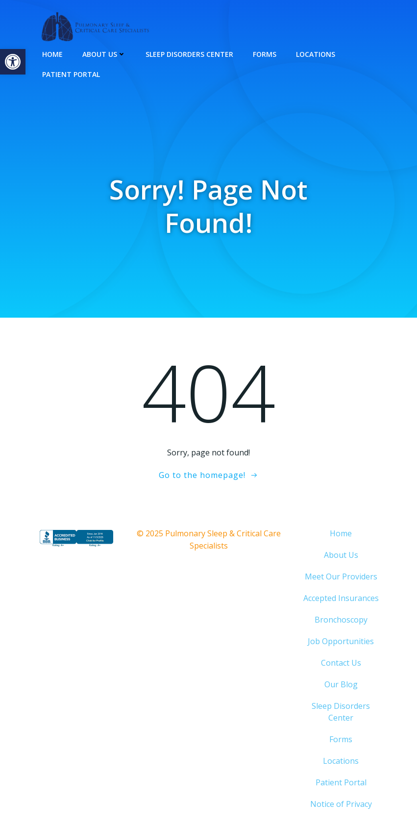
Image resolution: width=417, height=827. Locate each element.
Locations (315, 54)
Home (52, 54)
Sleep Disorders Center (189, 54)
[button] (12, 62)
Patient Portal (71, 74)
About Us (104, 54)
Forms (264, 54)
